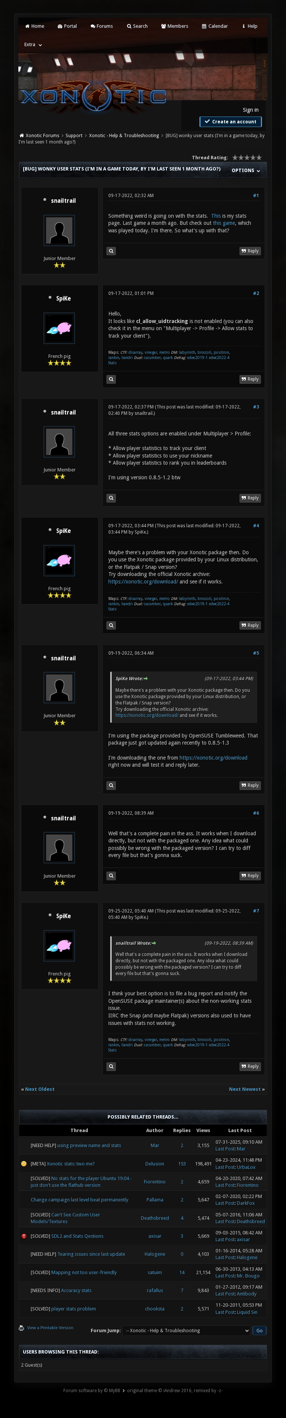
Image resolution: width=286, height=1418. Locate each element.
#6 (256, 813)
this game (224, 223)
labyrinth (187, 352)
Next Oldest (40, 1089)
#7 (256, 911)
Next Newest (245, 1089)
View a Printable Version (50, 1327)
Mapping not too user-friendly (84, 1272)
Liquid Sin (247, 1312)
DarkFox (246, 1203)
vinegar (151, 352)
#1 (256, 195)
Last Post (225, 1149)
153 (182, 1164)
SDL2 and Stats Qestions (77, 1236)
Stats (112, 363)
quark (168, 358)
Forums (101, 26)
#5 (256, 653)
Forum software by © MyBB (91, 1390)
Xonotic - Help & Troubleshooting (124, 135)
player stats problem (73, 1309)
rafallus (155, 1290)
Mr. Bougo (248, 1276)
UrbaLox (246, 1167)
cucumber (152, 358)
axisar (155, 1236)
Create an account (229, 121)
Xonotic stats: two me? (71, 1164)
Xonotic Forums (42, 135)
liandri (127, 358)
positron (221, 352)
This (216, 216)
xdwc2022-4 (219, 358)
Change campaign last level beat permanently (79, 1200)
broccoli (204, 352)
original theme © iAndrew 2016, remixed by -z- (175, 1390)
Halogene (155, 1254)
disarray (135, 352)
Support (74, 135)
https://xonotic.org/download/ (143, 582)
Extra (29, 44)
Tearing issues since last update (91, 1254)
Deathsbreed (155, 1218)
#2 (256, 293)
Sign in (251, 110)
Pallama (155, 1200)
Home (34, 26)
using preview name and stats (89, 1145)
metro (164, 352)
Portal (67, 26)
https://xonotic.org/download (213, 758)
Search (136, 26)
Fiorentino (155, 1182)
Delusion (154, 1164)
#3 (256, 407)
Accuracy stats (76, 1290)
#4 (256, 525)
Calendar (214, 26)
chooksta (155, 1309)
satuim (155, 1272)
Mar (155, 1145)
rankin (113, 358)
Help (249, 26)
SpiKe (63, 298)
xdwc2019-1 (198, 358)
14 (181, 1272)
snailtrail (63, 200)
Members (174, 26)
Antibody (246, 1294)
